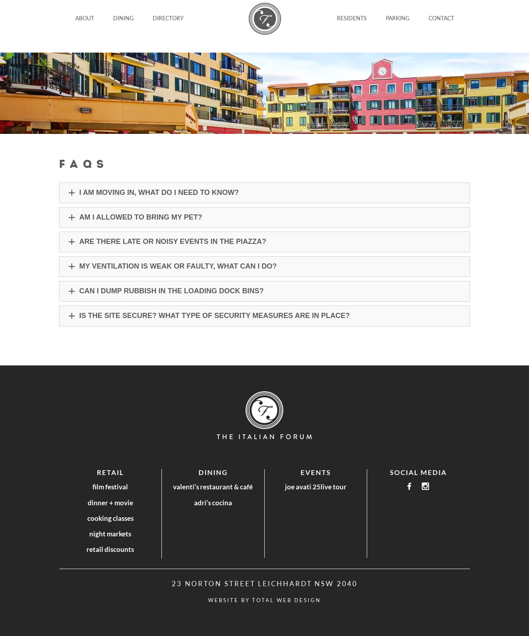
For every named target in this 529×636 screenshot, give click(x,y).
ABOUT (84, 18)
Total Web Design (286, 600)
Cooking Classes (110, 518)
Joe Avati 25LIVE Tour (315, 487)
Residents (352, 18)
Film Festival (110, 487)
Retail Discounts (110, 549)
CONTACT (441, 18)
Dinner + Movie (110, 503)
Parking (397, 18)
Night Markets (110, 534)
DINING (123, 18)
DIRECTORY (168, 18)
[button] (264, 193)
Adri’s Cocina (213, 503)
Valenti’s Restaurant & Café (213, 487)
